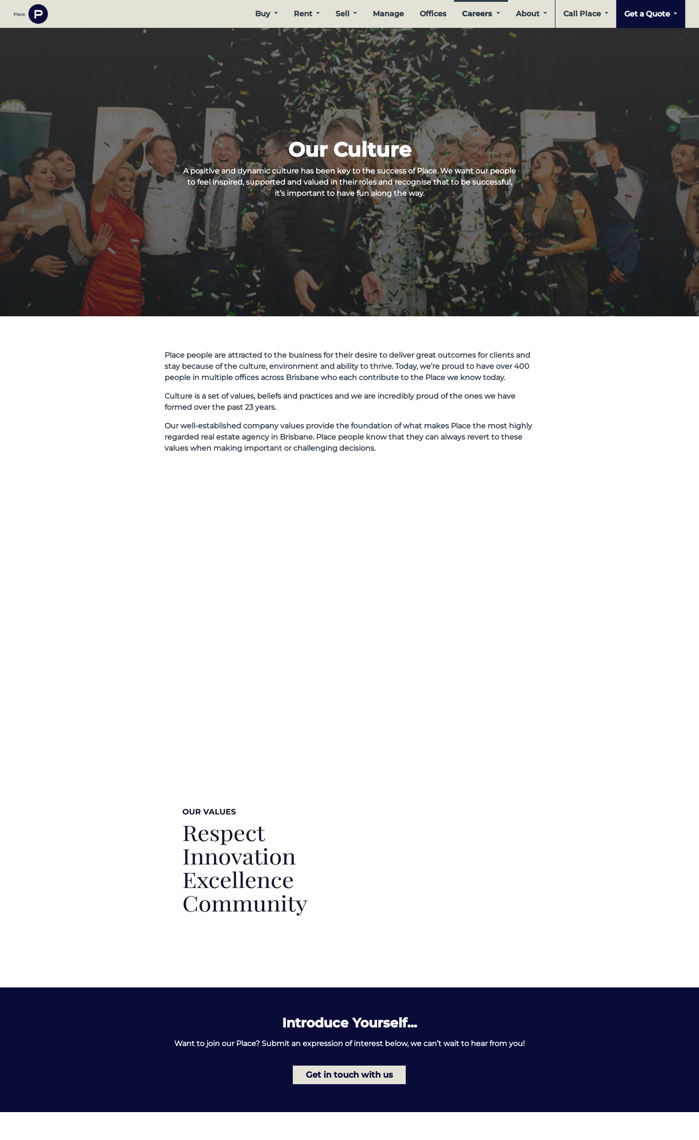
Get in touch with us (349, 1075)
